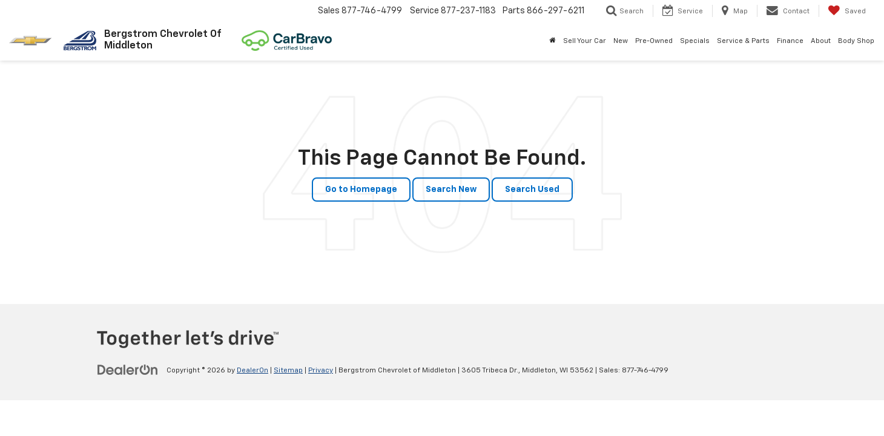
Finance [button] (790, 41)
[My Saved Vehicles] (847, 11)
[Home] (552, 41)
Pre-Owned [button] (654, 41)
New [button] (620, 41)
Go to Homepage (361, 189)
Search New (451, 189)
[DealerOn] (128, 370)
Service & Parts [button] (743, 41)
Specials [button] (695, 41)
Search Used (532, 189)
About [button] (821, 41)
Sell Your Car (584, 41)
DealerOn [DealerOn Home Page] (252, 370)
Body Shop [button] (856, 41)
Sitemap (288, 370)
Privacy (320, 370)
